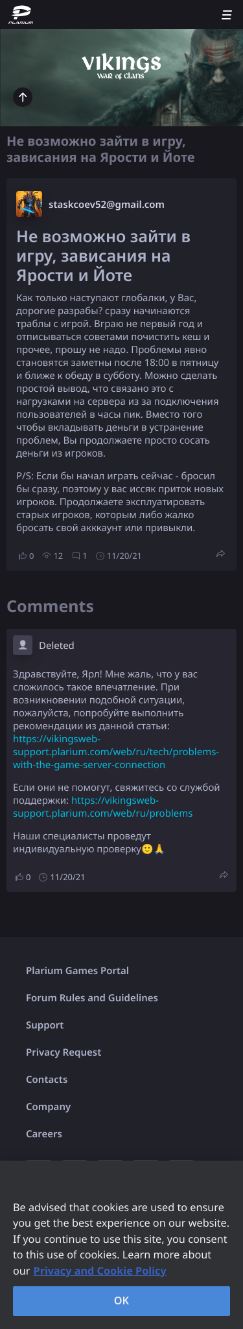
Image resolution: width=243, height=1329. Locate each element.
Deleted (57, 645)
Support (45, 1025)
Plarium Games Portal (77, 970)
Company (48, 1106)
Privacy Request (63, 1052)
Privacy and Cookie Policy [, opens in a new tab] (100, 1271)
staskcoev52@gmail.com (107, 204)
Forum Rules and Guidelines (92, 998)
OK (122, 1300)
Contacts (46, 1079)
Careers (44, 1134)
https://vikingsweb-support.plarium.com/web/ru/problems (102, 807)
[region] (121, 1245)
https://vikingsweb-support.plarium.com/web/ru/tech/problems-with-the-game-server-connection (116, 752)
